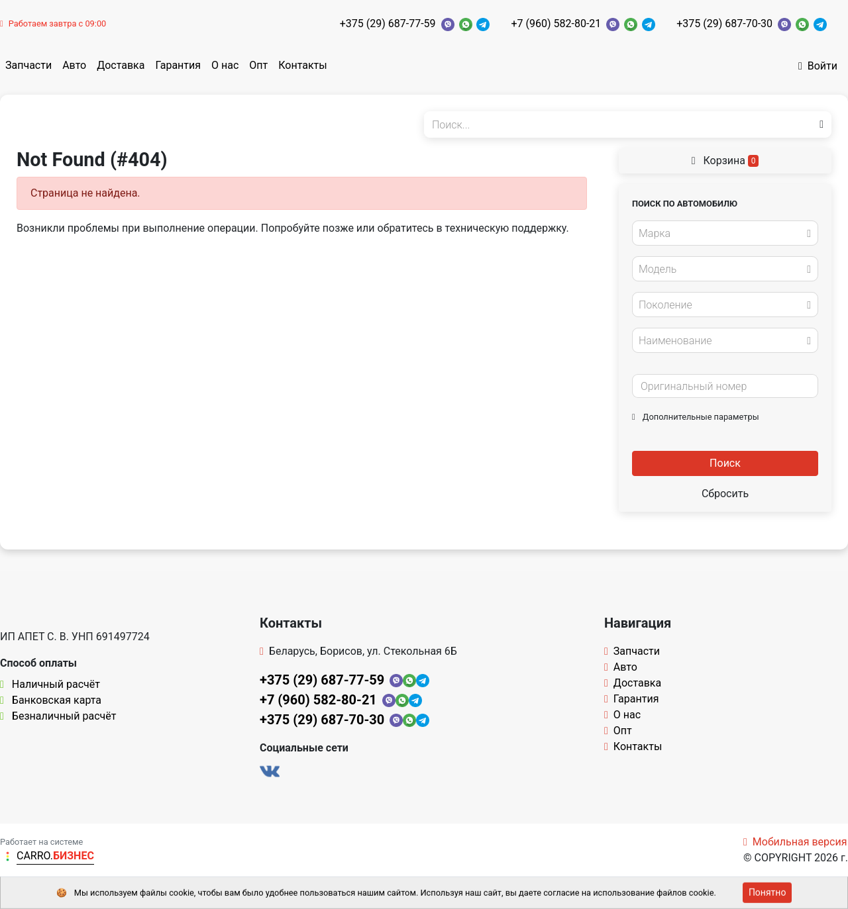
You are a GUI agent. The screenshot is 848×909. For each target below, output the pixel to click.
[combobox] (725, 233)
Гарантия (178, 65)
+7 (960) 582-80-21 (556, 23)
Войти (817, 66)
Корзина (725, 160)
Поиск (725, 463)
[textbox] (721, 234)
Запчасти (28, 65)
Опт (258, 65)
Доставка (120, 65)
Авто (74, 65)
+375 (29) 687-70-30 (724, 23)
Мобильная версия (795, 842)
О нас (224, 65)
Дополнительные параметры (695, 417)
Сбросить (725, 493)
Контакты (302, 65)
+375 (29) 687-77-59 (388, 23)
